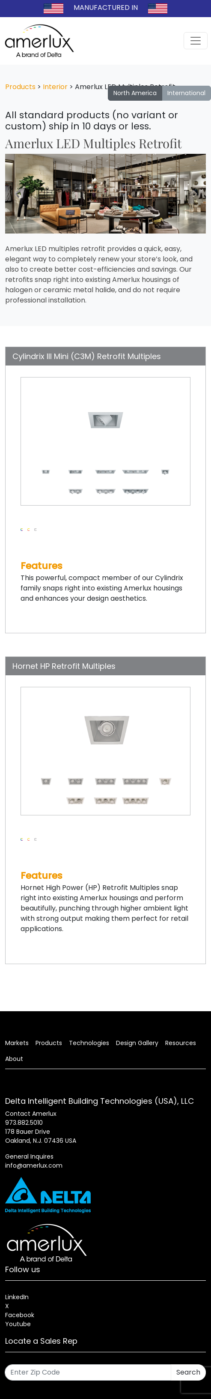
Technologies (89, 1043)
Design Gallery (137, 1043)
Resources (180, 1043)
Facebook (19, 1315)
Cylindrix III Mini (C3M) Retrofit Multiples (86, 356)
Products (20, 87)
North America (135, 93)
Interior (55, 87)
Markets (17, 1043)
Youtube (18, 1324)
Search (188, 1372)
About (14, 1058)
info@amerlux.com (33, 1165)
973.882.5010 (24, 1122)
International (186, 93)
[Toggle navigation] (196, 40)
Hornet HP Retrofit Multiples (64, 666)
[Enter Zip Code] (88, 1372)
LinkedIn (17, 1297)
